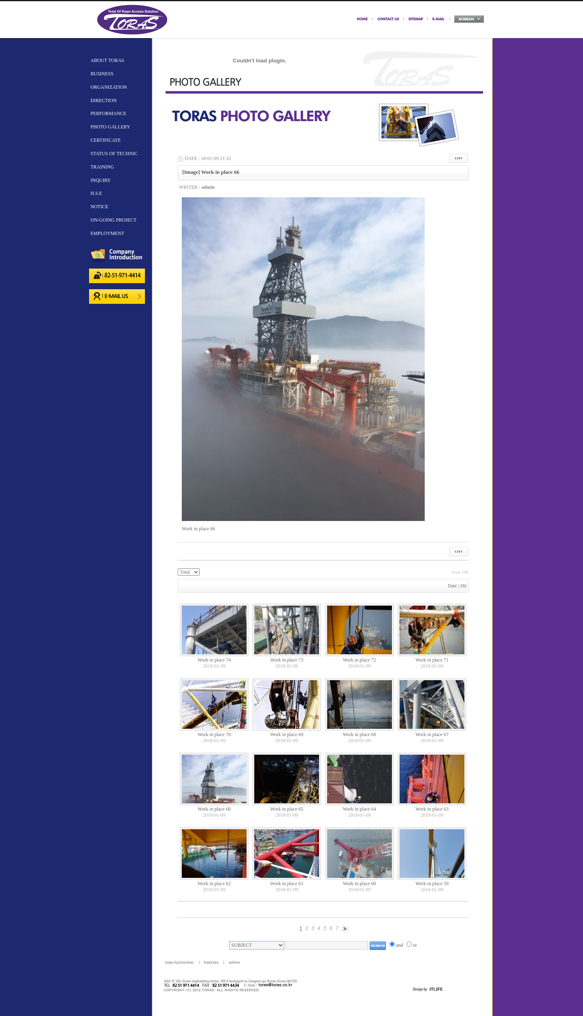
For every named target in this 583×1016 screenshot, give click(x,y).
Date (452, 586)
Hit (463, 586)
